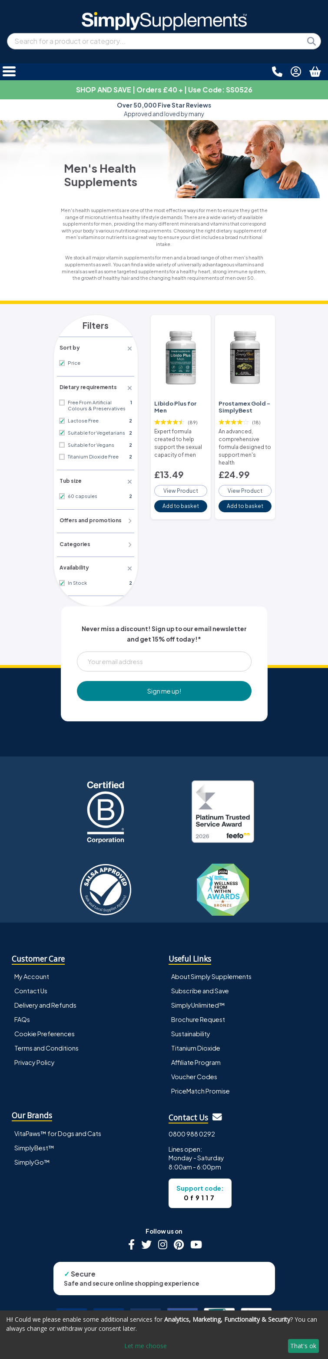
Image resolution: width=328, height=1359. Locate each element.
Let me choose (145, 1346)
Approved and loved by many (164, 110)
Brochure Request (198, 1016)
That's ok (303, 1346)
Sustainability (190, 1030)
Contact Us (30, 987)
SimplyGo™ (32, 1159)
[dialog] (164, 1334)
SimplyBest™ (34, 1144)
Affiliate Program (196, 1059)
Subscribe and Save (200, 987)
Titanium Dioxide (195, 1044)
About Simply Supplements (211, 973)
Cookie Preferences (44, 1030)
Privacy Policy (34, 1059)
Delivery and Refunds (45, 1001)
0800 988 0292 (192, 1130)
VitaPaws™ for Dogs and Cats (57, 1130)
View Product (181, 476)
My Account (31, 973)
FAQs (22, 1016)
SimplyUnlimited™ (198, 1001)
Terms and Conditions (46, 1044)
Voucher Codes (194, 1073)
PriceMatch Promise (200, 1087)
